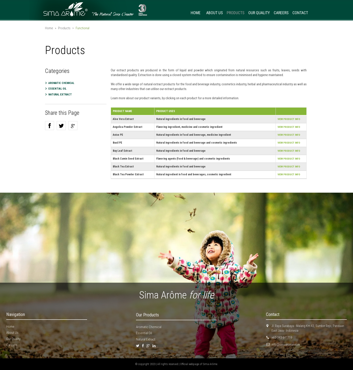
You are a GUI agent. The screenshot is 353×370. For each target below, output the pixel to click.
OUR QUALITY (259, 12)
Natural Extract (145, 341)
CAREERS (281, 12)
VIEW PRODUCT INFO (289, 119)
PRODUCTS (235, 12)
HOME (196, 12)
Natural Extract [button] (60, 94)
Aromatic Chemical (61, 83)
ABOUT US (214, 12)
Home (49, 28)
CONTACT (300, 12)
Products (64, 28)
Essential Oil (57, 88)
